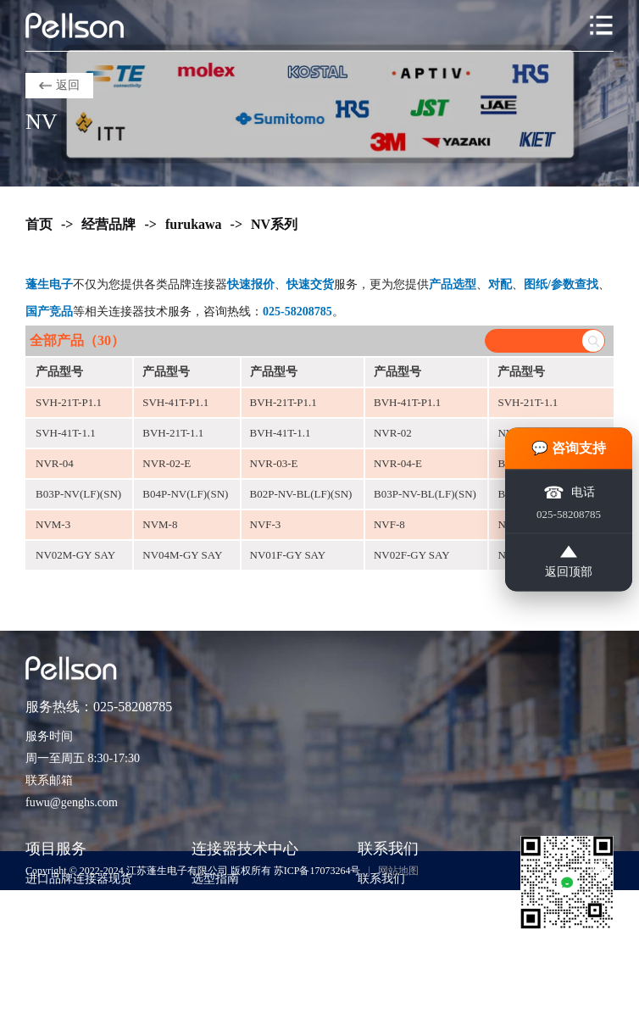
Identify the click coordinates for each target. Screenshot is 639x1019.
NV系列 (274, 224)
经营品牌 (108, 224)
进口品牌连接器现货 (78, 878)
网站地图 (398, 871)
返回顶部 (568, 562)
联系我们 (381, 878)
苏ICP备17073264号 (317, 871)
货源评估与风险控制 (78, 1006)
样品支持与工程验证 (78, 955)
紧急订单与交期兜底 (78, 904)
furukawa (193, 224)
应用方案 (215, 929)
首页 (39, 224)
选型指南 (215, 878)
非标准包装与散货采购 (84, 980)
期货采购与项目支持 (78, 929)
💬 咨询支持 (568, 448)
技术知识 (215, 904)
